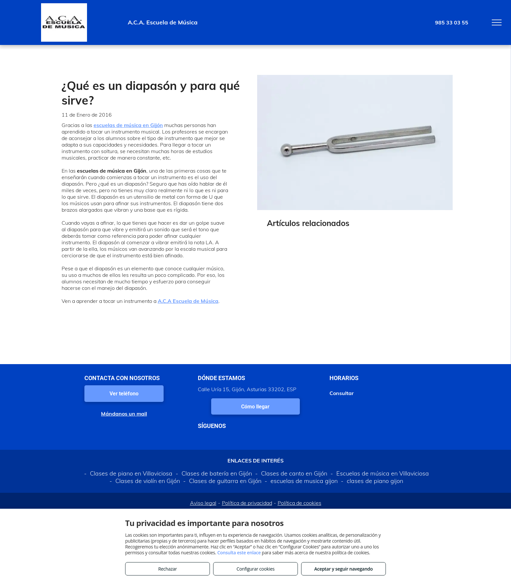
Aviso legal (203, 503)
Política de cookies (299, 503)
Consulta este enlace (239, 552)
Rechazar (167, 569)
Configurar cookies (256, 569)
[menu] (496, 22)
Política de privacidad (247, 503)
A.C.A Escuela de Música (188, 301)
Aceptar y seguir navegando (343, 569)
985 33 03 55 (451, 22)
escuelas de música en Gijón (128, 125)
